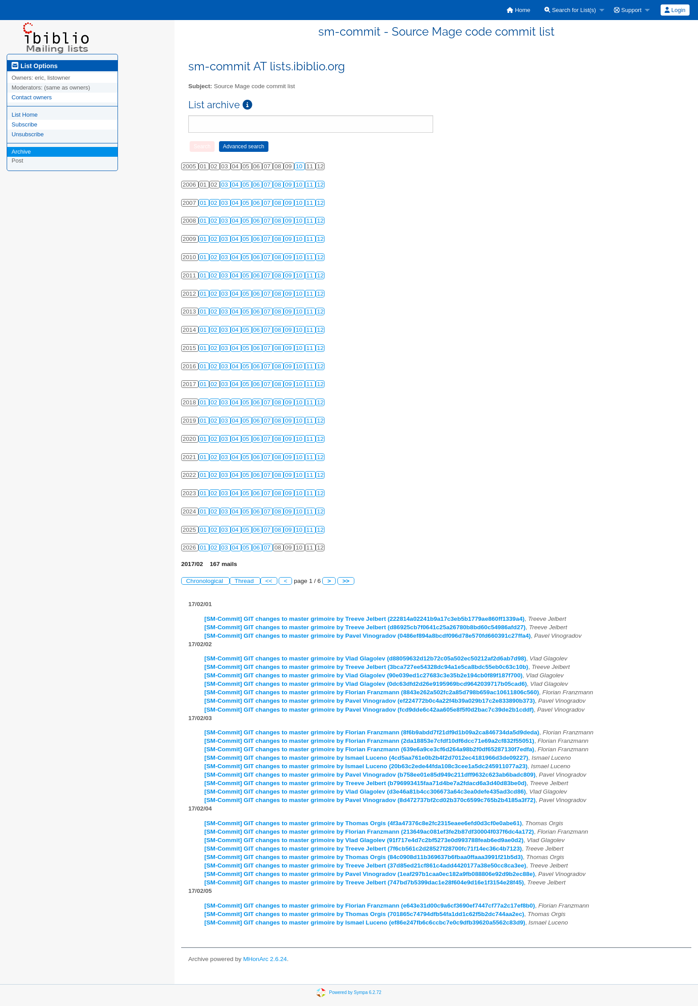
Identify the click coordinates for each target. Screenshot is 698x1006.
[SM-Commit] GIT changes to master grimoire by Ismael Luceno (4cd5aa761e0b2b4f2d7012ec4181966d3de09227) (366, 757)
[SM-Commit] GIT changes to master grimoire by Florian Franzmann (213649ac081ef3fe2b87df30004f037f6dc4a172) (369, 831)
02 (215, 203)
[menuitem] (518, 10)
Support (627, 10)
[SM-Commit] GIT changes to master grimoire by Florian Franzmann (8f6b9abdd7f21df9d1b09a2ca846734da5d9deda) (371, 732)
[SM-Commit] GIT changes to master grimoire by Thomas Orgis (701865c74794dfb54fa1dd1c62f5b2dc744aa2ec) (364, 914)
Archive (21, 151)
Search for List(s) (570, 10)
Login (675, 10)
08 (278, 184)
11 (310, 184)
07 (268, 184)
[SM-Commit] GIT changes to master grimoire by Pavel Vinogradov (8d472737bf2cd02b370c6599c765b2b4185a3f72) (370, 800)
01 (204, 203)
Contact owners (32, 97)
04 (236, 184)
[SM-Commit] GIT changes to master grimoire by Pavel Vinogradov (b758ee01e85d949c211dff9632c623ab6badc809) (370, 774)
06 (257, 184)
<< (268, 581)
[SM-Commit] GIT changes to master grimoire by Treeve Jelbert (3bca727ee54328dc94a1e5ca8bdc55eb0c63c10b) (366, 667)
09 (289, 184)
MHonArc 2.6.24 (265, 959)
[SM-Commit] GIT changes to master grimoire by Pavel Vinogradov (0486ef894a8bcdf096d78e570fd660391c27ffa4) (367, 635)
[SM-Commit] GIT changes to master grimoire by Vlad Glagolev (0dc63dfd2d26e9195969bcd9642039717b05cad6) (365, 683)
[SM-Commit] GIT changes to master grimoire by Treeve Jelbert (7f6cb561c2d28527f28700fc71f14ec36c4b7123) (363, 848)
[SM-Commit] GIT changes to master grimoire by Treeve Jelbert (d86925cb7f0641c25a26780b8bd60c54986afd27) (365, 627)
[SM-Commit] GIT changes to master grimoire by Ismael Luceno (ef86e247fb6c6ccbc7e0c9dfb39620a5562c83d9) (364, 922)
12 (320, 184)
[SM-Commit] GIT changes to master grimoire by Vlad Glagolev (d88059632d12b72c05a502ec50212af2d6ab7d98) (365, 658)
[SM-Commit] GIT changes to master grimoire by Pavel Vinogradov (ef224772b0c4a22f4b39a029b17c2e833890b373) (369, 700)
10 (300, 166)
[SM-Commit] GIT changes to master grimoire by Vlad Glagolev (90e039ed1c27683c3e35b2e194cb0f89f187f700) (363, 675)
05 (247, 184)
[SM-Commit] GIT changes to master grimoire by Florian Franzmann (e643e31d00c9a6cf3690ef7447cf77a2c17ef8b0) (369, 905)
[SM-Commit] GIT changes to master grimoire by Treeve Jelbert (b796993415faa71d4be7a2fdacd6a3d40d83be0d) (365, 783)
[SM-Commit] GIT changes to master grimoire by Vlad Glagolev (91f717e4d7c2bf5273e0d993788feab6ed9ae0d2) (364, 840)
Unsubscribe (28, 134)
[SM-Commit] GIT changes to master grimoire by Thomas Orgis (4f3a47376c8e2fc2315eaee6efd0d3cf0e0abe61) (363, 823)
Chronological (205, 581)
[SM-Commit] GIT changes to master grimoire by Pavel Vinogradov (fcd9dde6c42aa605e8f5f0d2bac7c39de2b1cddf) (369, 709)
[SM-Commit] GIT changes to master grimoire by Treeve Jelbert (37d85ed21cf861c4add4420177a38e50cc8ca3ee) (365, 865)
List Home (25, 114)
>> (345, 581)
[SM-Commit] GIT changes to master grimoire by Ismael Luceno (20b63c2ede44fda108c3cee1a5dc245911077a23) (366, 766)
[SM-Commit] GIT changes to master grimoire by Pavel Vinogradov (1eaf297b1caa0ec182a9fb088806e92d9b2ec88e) (369, 874)
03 (225, 184)
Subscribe (24, 124)
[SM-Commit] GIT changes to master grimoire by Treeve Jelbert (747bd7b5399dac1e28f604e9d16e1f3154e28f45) (364, 882)
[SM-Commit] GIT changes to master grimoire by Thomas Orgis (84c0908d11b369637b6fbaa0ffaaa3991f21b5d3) (363, 857)
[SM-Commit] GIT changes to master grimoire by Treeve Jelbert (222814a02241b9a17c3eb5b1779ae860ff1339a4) (364, 618)
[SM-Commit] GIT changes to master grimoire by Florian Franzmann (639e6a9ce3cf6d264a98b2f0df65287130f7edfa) (369, 749)
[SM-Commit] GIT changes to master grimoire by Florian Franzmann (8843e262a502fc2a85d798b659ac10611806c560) (371, 692)
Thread (245, 581)
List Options (34, 65)
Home (518, 10)
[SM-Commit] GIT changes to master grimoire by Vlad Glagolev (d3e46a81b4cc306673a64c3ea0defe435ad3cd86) (365, 791)
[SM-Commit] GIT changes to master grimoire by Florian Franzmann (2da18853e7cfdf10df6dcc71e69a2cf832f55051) (369, 740)
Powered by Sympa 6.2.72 (355, 992)
